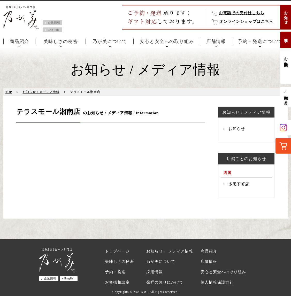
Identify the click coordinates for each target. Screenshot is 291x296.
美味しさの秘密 (60, 41)
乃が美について (110, 41)
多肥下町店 (238, 184)
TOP (8, 92)
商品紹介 (19, 41)
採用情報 (154, 272)
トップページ (117, 251)
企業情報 (54, 22)
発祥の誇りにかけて (164, 282)
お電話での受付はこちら (241, 13)
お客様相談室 (286, 57)
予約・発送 (115, 272)
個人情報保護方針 (217, 282)
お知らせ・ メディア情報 (169, 251)
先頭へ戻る (286, 98)
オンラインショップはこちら (246, 21)
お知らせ (286, 15)
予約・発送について (260, 41)
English (53, 29)
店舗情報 (216, 41)
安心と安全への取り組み (167, 41)
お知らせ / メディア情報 (40, 92)
